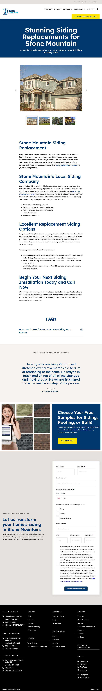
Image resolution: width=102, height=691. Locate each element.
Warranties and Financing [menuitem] (37, 646)
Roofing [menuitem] (30, 623)
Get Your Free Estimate (76, 589)
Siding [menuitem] (29, 616)
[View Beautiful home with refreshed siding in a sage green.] (51, 90)
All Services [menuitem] (31, 630)
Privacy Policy (77, 581)
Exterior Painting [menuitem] (33, 627)
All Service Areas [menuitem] (58, 646)
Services (48, 9)
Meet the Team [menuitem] (83, 620)
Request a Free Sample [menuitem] (86, 627)
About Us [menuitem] (80, 616)
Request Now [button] (67, 441)
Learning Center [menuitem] (58, 616)
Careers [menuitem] (80, 630)
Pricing (57, 9)
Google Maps (85, 677)
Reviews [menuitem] (80, 637)
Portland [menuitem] (55, 640)
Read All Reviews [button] (50, 391)
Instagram (84, 675)
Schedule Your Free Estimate (85, 16)
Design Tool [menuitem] (56, 623)
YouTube (83, 667)
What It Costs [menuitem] (32, 643)
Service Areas (79, 9)
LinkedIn (83, 664)
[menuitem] (80, 2)
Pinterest (83, 671)
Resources (67, 9)
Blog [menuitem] (54, 620)
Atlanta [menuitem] (55, 643)
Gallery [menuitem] (80, 623)
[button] (97, 9)
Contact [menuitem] (80, 634)
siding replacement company (67, 165)
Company (90, 9)
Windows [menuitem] (30, 620)
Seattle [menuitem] (55, 636)
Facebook (84, 661)
